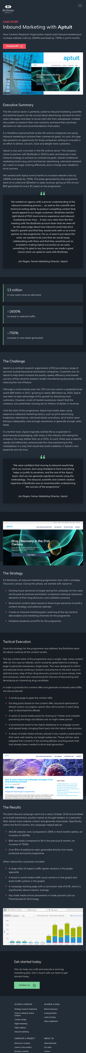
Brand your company (22, 1043)
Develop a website (21, 1051)
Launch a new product (23, 1047)
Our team (47, 1047)
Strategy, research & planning (25, 1009)
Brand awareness (51, 1009)
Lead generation (50, 1013)
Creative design (20, 1020)
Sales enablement (51, 1021)
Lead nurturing (49, 1017)
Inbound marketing (21, 1032)
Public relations (20, 1028)
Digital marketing (20, 1024)
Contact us (24, 985)
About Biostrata (50, 1043)
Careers (47, 1051)
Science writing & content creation (24, 1014)
